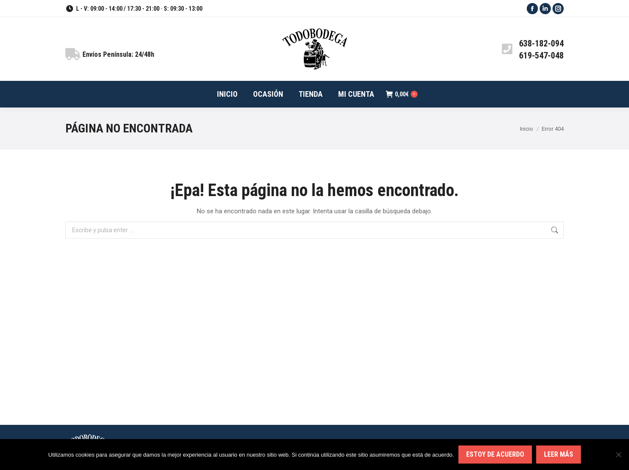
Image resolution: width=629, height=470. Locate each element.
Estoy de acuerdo (495, 454)
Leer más (558, 454)
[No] (618, 454)
